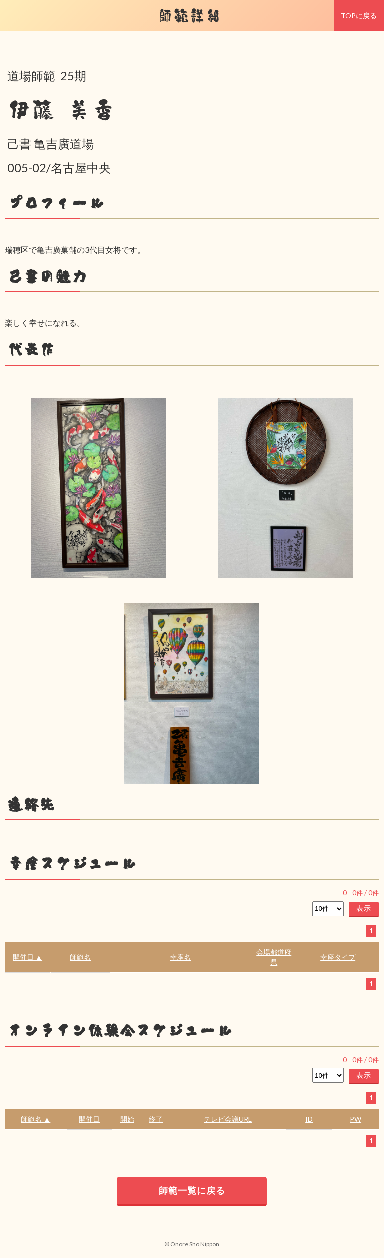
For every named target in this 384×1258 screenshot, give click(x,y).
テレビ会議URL (228, 1119)
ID (309, 1119)
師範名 (80, 957)
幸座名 (180, 957)
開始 (127, 1119)
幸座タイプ (338, 957)
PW (356, 1119)
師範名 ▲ (35, 1119)
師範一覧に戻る (192, 1190)
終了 (156, 1119)
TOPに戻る (359, 15)
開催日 (89, 1119)
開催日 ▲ (27, 957)
